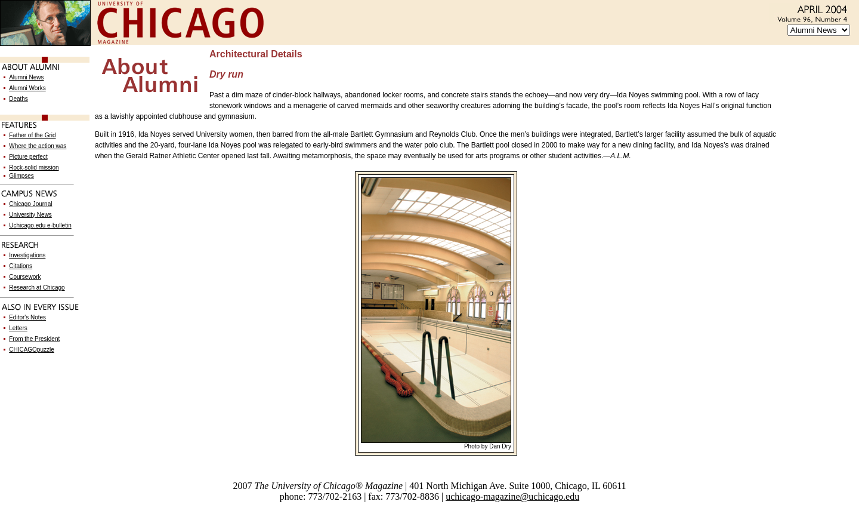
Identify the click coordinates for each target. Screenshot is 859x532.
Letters (18, 328)
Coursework (25, 276)
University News (30, 214)
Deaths (18, 99)
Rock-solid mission (33, 167)
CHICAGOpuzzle (31, 349)
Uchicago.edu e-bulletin (40, 225)
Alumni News (26, 77)
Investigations (27, 255)
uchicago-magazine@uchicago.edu (512, 496)
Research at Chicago (36, 287)
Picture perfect (28, 156)
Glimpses (21, 176)
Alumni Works (27, 88)
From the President (34, 339)
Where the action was (37, 146)
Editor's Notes (27, 317)
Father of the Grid (32, 135)
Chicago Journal (30, 204)
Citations (20, 266)
